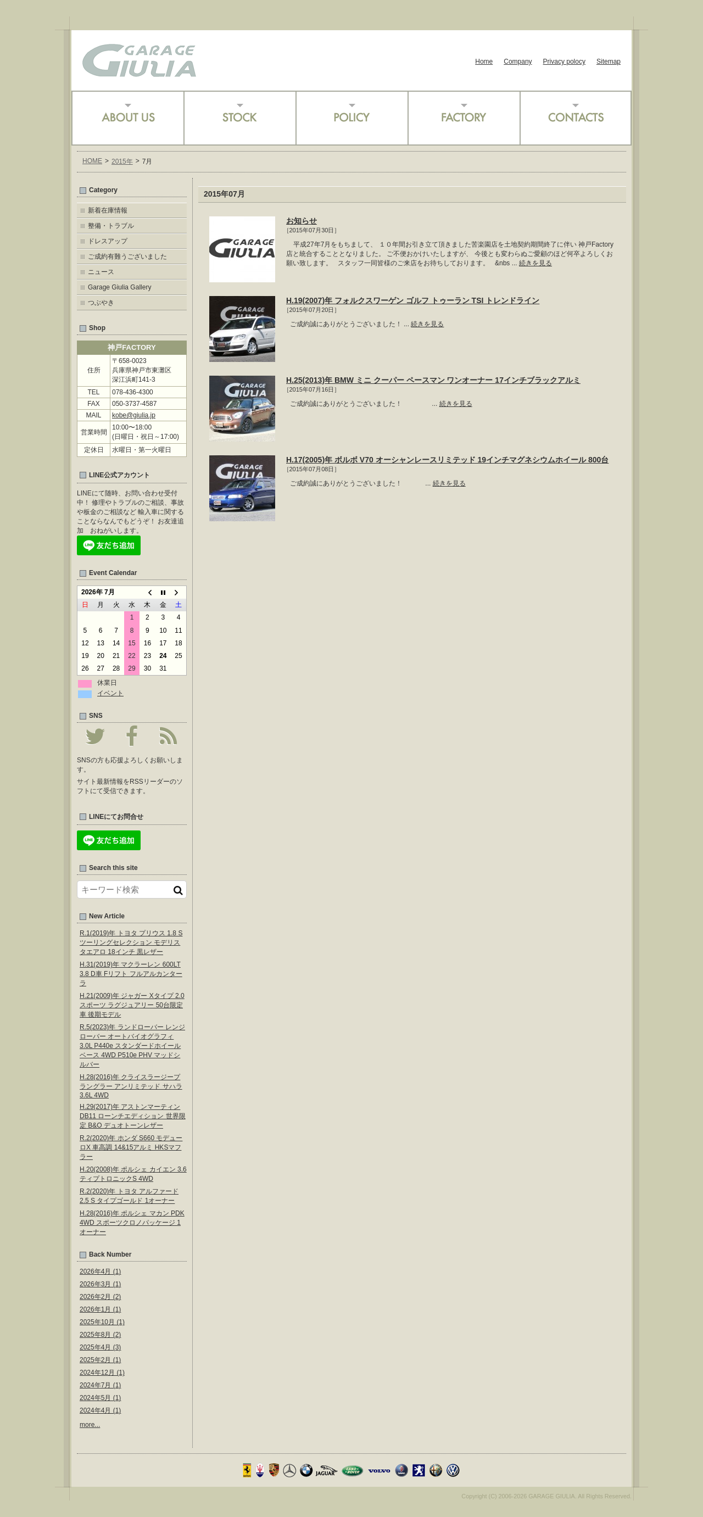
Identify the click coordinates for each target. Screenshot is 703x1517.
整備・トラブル (111, 226)
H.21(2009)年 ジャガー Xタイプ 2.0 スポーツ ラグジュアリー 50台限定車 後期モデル (132, 1005)
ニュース (101, 272)
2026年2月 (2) (100, 1297)
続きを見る (535, 263)
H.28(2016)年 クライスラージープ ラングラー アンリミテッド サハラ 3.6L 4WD (131, 1086)
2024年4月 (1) (100, 1410)
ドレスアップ (107, 241)
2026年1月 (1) (100, 1309)
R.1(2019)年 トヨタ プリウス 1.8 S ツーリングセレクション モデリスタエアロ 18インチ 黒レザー (131, 942)
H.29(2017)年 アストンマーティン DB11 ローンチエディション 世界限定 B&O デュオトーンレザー (133, 1116)
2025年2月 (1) (100, 1360)
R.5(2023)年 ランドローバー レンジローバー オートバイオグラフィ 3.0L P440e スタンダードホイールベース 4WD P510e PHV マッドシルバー (132, 1045)
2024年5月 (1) (100, 1398)
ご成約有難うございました (127, 256)
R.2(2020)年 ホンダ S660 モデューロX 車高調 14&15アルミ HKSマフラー (131, 1147)
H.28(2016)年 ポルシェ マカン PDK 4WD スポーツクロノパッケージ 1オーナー (132, 1222)
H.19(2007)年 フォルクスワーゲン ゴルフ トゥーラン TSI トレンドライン (412, 300)
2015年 (122, 161)
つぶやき (101, 302)
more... (90, 1425)
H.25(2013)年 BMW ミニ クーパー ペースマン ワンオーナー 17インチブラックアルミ (433, 380)
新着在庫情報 (107, 210)
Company (518, 61)
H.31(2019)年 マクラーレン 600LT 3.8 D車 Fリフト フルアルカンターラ (131, 974)
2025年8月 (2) (100, 1334)
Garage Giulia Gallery (119, 287)
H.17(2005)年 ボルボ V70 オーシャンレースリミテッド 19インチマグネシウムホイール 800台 (447, 459)
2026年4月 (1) (100, 1271)
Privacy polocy (564, 61)
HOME (92, 161)
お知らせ (301, 220)
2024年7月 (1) (100, 1385)
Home (484, 61)
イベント (110, 693)
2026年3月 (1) (100, 1284)
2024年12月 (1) (102, 1372)
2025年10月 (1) (102, 1322)
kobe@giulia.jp (133, 415)
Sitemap (608, 61)
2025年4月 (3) (100, 1347)
